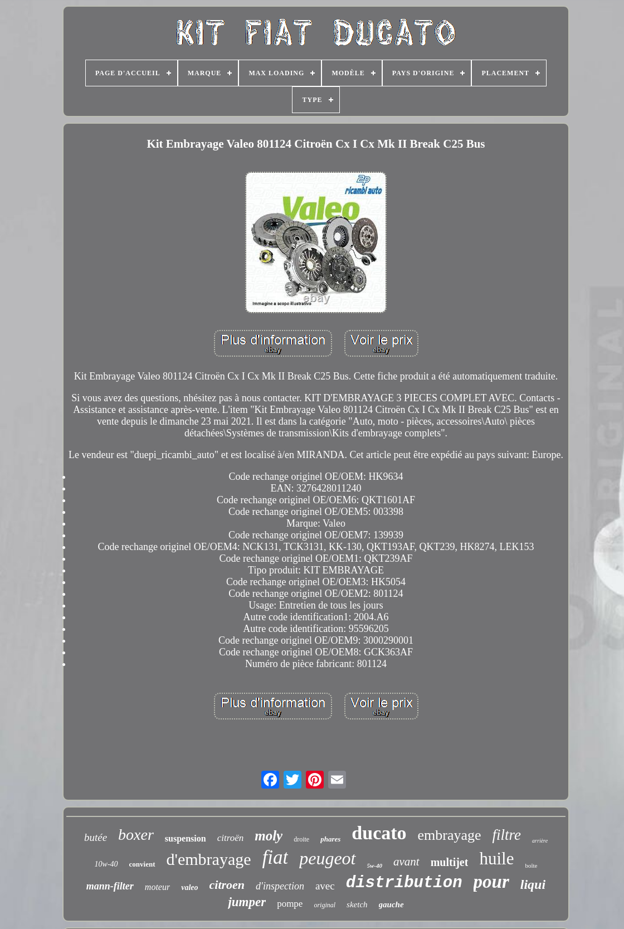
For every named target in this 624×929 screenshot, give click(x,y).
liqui (532, 884)
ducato (379, 833)
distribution (404, 883)
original (324, 905)
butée (95, 837)
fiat (275, 857)
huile (496, 858)
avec (325, 886)
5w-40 (375, 865)
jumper (247, 902)
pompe (290, 903)
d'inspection (280, 886)
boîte (531, 865)
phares (330, 839)
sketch (357, 904)
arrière (540, 841)
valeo (189, 887)
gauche (391, 904)
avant (406, 861)
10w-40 (106, 864)
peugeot (327, 858)
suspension (185, 838)
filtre (507, 834)
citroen (227, 885)
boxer (136, 834)
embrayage (449, 835)
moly (268, 835)
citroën (230, 838)
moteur (157, 887)
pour (491, 882)
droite (301, 839)
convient (142, 864)
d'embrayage (209, 859)
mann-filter (110, 886)
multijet (450, 862)
